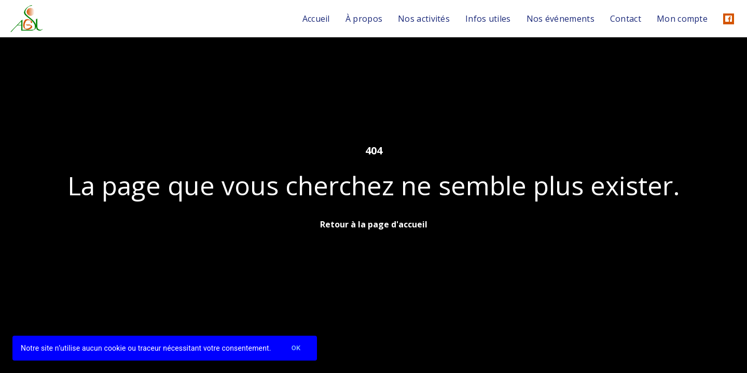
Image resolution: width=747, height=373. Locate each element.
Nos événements (560, 18)
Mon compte (682, 18)
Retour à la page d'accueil (373, 224)
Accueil (316, 18)
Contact (625, 18)
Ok (296, 348)
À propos (363, 18)
